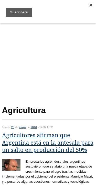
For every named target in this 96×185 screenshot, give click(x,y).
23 (12, 127)
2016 (33, 127)
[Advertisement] (48, 63)
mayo (22, 127)
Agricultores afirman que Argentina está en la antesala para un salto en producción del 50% (47, 143)
